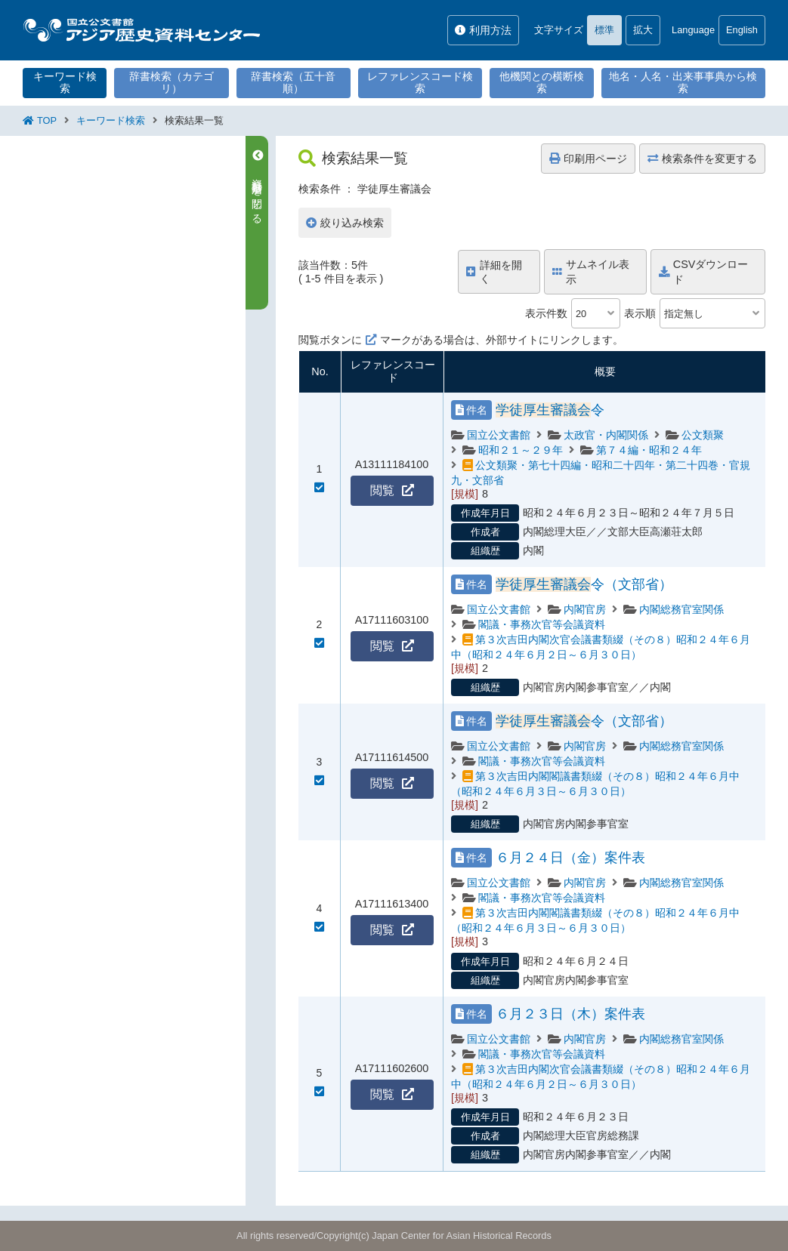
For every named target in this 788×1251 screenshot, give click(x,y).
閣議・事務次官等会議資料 (541, 624)
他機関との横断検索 (541, 82)
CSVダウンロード (704, 271)
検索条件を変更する (702, 159)
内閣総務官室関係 (681, 609)
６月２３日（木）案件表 (570, 1013)
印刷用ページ (588, 159)
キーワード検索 (65, 82)
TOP (47, 120)
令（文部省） (584, 584)
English (742, 29)
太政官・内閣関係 (606, 435)
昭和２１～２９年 (520, 450)
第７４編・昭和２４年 (649, 450)
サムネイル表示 (590, 271)
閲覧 (392, 490)
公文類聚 (702, 435)
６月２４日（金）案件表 (570, 857)
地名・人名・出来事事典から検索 (683, 82)
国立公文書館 (498, 435)
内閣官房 (585, 609)
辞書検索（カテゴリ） (171, 82)
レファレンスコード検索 (420, 82)
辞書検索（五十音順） (293, 82)
